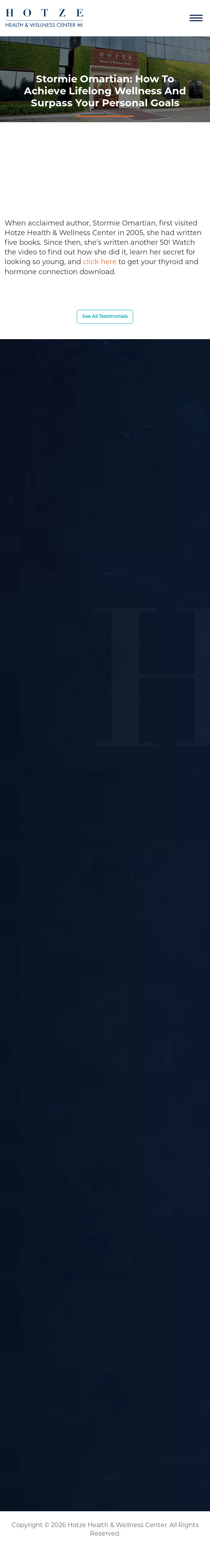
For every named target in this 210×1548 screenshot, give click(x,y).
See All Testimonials (105, 316)
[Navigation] (196, 18)
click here (100, 262)
